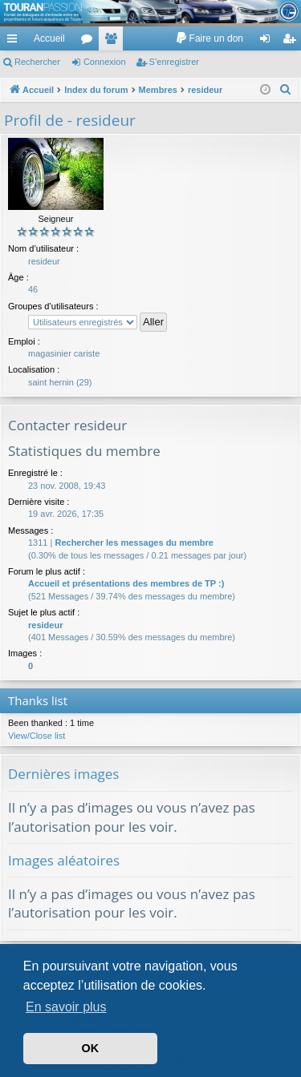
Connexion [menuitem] (268, 41)
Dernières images (63, 773)
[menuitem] (209, 38)
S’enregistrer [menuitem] (292, 41)
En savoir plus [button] (66, 1007)
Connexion (104, 62)
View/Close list (36, 735)
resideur (45, 625)
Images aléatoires (64, 860)
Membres (114, 41)
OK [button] (91, 1048)
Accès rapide (15, 41)
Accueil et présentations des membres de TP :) (126, 583)
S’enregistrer (174, 62)
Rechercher (37, 62)
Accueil (49, 38)
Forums (90, 41)
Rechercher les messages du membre (134, 542)
